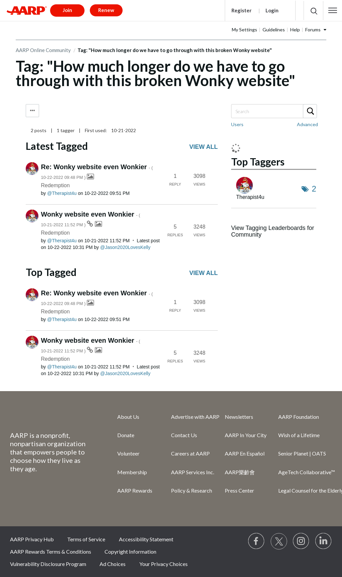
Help (295, 29)
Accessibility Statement (146, 539)
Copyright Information (130, 551)
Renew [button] (106, 10)
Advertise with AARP (195, 416)
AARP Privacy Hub (32, 539)
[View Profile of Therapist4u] (61, 193)
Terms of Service (86, 539)
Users (237, 124)
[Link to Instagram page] (301, 541)
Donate (125, 435)
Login (272, 10)
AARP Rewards (134, 490)
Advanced (307, 124)
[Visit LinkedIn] (323, 541)
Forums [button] (313, 29)
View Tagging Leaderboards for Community (272, 231)
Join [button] (67, 10)
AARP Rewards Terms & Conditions (50, 551)
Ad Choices (113, 564)
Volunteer (128, 453)
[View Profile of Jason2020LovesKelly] (125, 247)
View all (203, 146)
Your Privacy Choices (163, 564)
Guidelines (274, 29)
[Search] (273, 111)
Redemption (55, 185)
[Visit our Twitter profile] (279, 541)
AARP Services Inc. (192, 472)
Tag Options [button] (32, 110)
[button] (332, 10)
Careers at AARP (190, 453)
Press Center (239, 490)
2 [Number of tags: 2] (314, 188)
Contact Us (184, 435)
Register (241, 10)
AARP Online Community (43, 50)
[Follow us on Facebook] (256, 541)
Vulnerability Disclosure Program (48, 564)
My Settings (244, 29)
